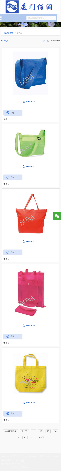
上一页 (24, 431)
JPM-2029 (30, 402)
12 (41, 431)
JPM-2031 (30, 241)
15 (18, 437)
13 (48, 431)
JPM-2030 (30, 325)
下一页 (41, 437)
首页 (48, 41)
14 (55, 431)
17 (32, 437)
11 (33, 431)
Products (56, 41)
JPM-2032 (30, 166)
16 (25, 437)
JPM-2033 (30, 102)
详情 (12, 113)
